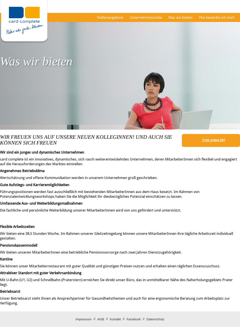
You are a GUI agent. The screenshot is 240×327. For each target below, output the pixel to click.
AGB (100, 319)
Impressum (83, 319)
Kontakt (115, 319)
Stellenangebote (110, 17)
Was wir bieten (180, 17)
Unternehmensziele (146, 17)
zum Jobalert (213, 141)
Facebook (134, 319)
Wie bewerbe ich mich (217, 17)
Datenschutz (155, 319)
